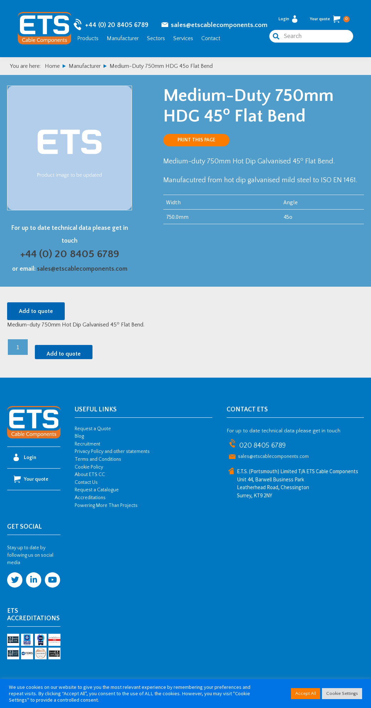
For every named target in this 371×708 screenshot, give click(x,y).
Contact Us (86, 482)
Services (183, 38)
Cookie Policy (89, 467)
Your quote (330, 19)
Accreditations (90, 498)
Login (288, 19)
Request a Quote (93, 429)
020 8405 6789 (262, 445)
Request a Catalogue (97, 490)
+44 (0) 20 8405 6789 (116, 25)
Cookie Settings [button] (342, 693)
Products (88, 38)
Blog (79, 436)
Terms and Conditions (98, 459)
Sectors (156, 38)
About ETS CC (90, 474)
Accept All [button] (305, 693)
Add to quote (36, 311)
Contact (210, 38)
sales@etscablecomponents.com (219, 25)
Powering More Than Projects (106, 505)
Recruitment (87, 444)
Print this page (196, 140)
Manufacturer (123, 38)
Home (52, 66)
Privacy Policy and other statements (112, 451)
